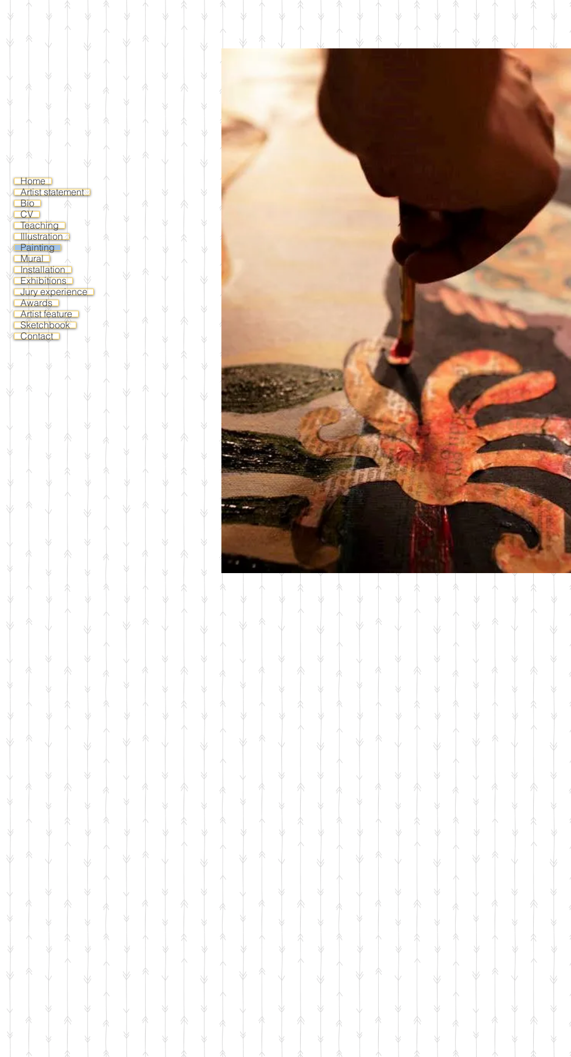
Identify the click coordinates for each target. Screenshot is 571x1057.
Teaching (39, 225)
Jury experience (53, 291)
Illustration (41, 236)
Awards (36, 302)
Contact (36, 336)
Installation (42, 269)
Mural (32, 258)
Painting (37, 247)
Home (32, 181)
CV (26, 214)
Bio (27, 203)
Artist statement (52, 192)
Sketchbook (45, 325)
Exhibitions (43, 280)
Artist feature (46, 314)
